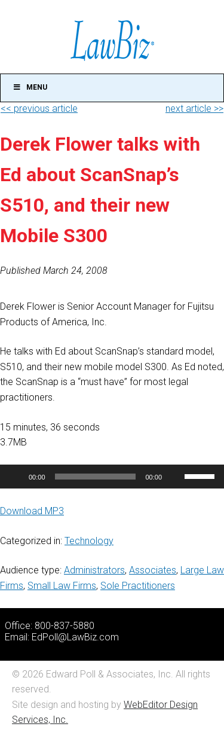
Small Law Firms (61, 585)
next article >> (194, 108)
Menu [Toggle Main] (30, 87)
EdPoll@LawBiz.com (75, 637)
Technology (89, 541)
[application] (112, 477)
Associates (152, 570)
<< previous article (39, 108)
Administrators (94, 570)
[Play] (16, 477)
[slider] (95, 477)
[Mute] (175, 477)
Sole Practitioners (137, 585)
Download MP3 (32, 511)
